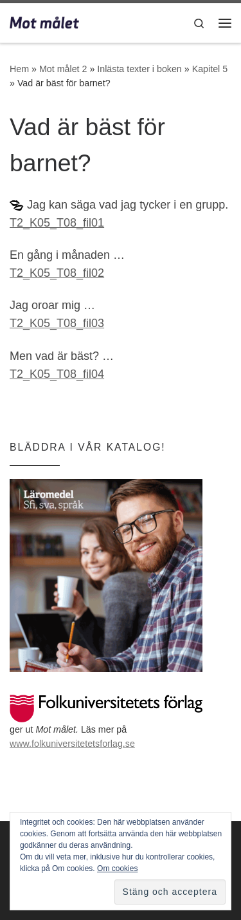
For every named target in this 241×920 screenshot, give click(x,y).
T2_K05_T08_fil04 (57, 374)
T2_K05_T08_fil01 (57, 222)
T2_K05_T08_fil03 (57, 323)
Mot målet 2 (63, 69)
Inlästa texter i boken (139, 69)
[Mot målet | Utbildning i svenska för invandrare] (44, 22)
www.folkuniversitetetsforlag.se (72, 743)
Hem (19, 69)
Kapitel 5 (210, 69)
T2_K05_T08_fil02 (57, 273)
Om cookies (117, 868)
